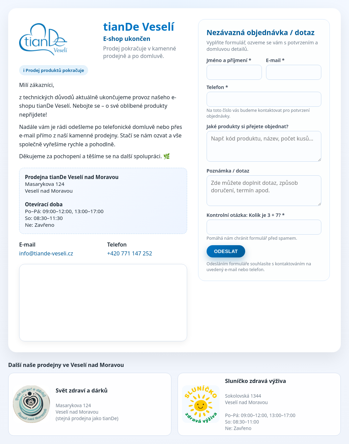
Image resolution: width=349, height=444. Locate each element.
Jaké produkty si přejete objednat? (248, 126)
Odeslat (226, 251)
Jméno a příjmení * (229, 60)
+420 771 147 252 (129, 253)
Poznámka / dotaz (228, 170)
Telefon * (217, 87)
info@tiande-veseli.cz (46, 253)
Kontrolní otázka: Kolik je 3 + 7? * (246, 215)
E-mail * (275, 60)
